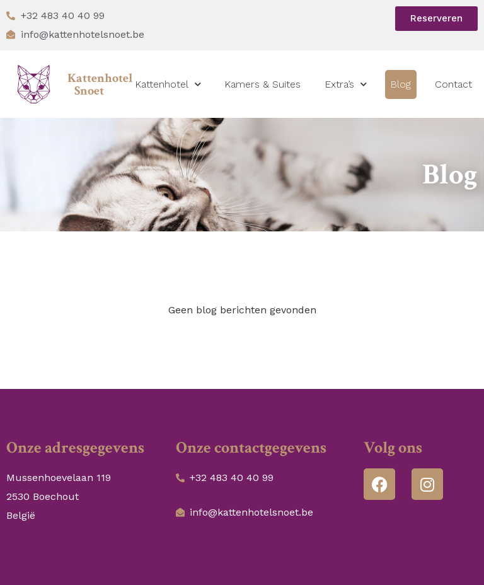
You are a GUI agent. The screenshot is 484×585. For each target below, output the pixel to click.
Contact (453, 84)
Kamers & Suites (262, 84)
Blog (400, 84)
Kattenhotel (168, 84)
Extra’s (346, 84)
